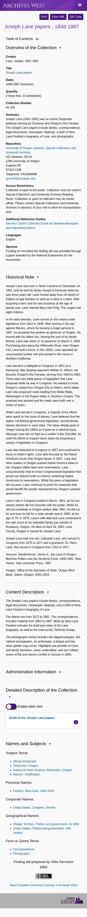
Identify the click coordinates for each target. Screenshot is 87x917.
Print (44, 16)
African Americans (25, 761)
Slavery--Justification (26, 774)
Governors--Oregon (25, 765)
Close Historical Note (38, 277)
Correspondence (24, 849)
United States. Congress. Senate (34, 807)
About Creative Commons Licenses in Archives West (43, 885)
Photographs (21, 853)
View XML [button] (58, 16)
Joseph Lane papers (19, 72)
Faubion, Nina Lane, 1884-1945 (33, 790)
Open (39, 38)
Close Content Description (48, 592)
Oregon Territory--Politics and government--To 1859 (46, 824)
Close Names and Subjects (49, 744)
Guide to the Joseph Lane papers (32, 717)
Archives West (24, 5)
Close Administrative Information (60, 672)
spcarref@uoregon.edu (21, 178)
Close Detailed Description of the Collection (9, 697)
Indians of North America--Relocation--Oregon (42, 770)
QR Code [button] (76, 16)
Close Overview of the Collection (60, 48)
